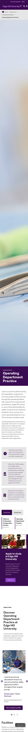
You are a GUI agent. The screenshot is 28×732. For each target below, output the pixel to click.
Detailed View (17, 512)
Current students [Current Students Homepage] (15, 1)
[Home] (12, 6)
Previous (1, 681)
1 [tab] (11, 715)
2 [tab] (14, 715)
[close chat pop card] (24, 724)
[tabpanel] (14, 680)
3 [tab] (17, 715)
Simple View (7, 512)
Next (26, 681)
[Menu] (26, 6)
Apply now (10, 580)
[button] (20, 725)
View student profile (13, 708)
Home (6, 12)
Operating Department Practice (10, 17)
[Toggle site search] (24, 6)
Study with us (13, 12)
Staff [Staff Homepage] (23, 1)
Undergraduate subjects (8, 14)
